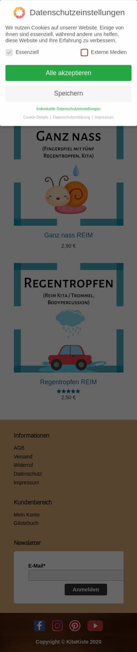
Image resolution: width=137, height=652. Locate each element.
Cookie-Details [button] (36, 115)
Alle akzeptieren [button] (68, 71)
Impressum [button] (104, 115)
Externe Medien (104, 50)
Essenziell (22, 50)
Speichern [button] (68, 91)
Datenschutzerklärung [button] (72, 115)
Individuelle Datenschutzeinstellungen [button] (69, 106)
